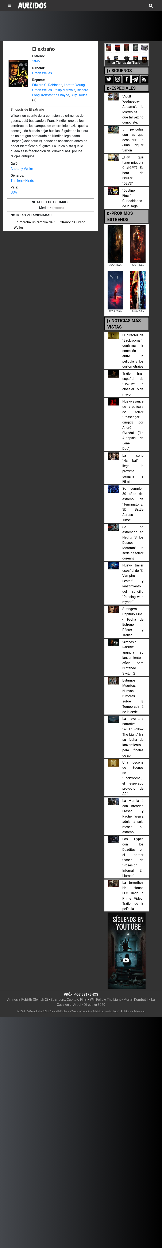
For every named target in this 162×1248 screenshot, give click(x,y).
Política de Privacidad (133, 1011)
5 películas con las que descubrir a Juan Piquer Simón (132, 139)
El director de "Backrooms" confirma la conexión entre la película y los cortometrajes (132, 351)
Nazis (29, 181)
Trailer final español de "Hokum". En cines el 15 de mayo (132, 383)
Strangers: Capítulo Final (69, 1000)
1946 (36, 61)
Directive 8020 (94, 1005)
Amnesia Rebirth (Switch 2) (27, 1000)
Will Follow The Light (105, 1000)
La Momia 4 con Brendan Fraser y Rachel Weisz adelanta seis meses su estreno (132, 816)
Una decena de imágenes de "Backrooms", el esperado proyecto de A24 (132, 778)
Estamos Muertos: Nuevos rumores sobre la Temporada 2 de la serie (132, 696)
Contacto (85, 1011)
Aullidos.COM (41, 1011)
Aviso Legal (112, 1011)
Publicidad (98, 1011)
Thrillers (17, 181)
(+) (34, 100)
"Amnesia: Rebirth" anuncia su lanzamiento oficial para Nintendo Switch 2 (132, 658)
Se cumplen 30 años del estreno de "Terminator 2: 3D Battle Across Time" (132, 504)
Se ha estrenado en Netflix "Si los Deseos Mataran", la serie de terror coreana (132, 543)
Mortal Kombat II (135, 1000)
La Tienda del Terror (126, 63)
